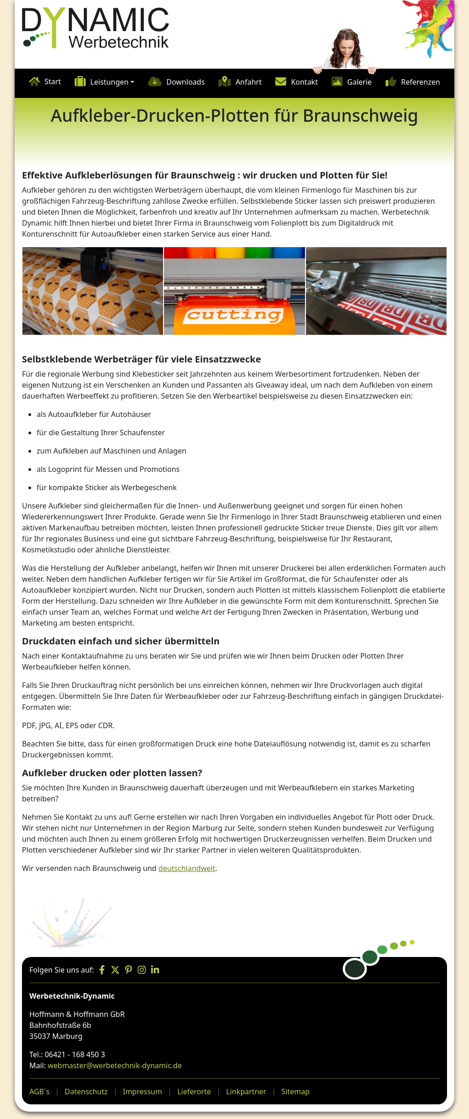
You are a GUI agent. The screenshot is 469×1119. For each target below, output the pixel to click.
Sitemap (296, 1092)
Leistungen (109, 82)
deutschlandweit (186, 868)
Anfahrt (248, 82)
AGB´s (39, 1092)
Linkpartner (246, 1092)
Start (52, 81)
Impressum (142, 1092)
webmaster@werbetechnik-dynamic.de (115, 1065)
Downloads (185, 82)
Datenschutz (86, 1092)
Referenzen (420, 82)
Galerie (359, 82)
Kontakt (304, 82)
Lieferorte (194, 1092)
